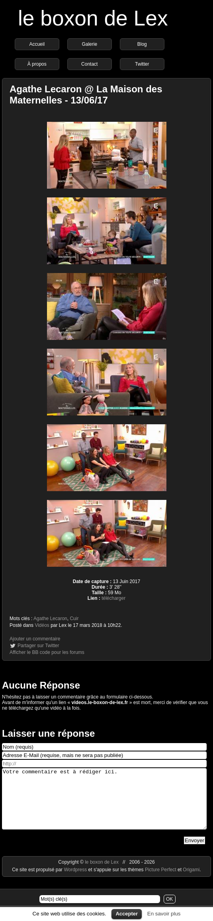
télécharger (113, 598)
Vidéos (42, 625)
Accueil (37, 44)
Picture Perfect (160, 881)
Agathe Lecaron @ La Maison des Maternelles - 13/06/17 (86, 94)
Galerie (89, 44)
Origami (191, 881)
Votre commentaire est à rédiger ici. (104, 804)
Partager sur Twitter (38, 645)
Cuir (74, 618)
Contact (89, 64)
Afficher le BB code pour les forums (47, 652)
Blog (142, 44)
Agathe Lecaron (50, 618)
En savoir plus (164, 914)
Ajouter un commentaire (35, 639)
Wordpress (76, 881)
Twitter (142, 64)
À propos (37, 64)
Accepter (126, 914)
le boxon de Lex (93, 18)
